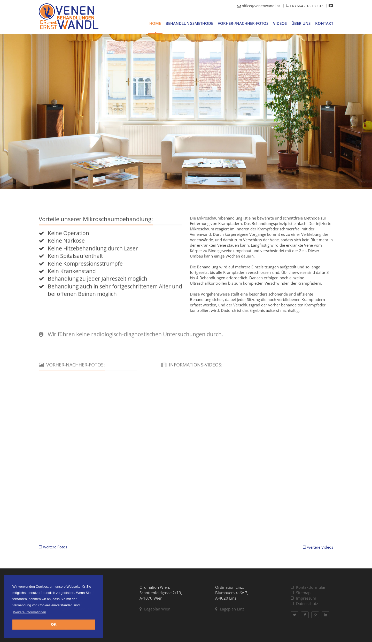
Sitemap (301, 592)
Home (155, 23)
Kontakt (324, 23)
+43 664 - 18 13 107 (304, 5)
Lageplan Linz (229, 608)
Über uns (301, 23)
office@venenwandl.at (258, 5)
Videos (280, 23)
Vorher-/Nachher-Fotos (243, 23)
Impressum (303, 598)
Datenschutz (304, 603)
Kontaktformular (308, 587)
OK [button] (54, 624)
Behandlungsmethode (189, 23)
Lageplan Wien (155, 608)
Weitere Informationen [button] (29, 612)
